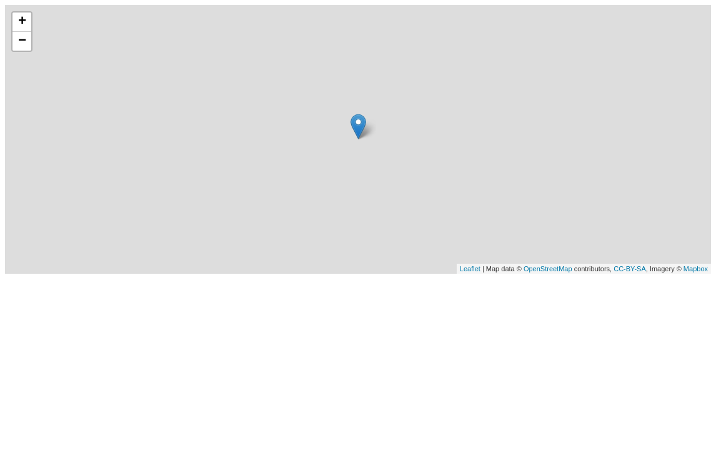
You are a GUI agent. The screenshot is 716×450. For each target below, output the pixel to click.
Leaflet (470, 268)
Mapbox (696, 268)
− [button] (22, 41)
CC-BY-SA (630, 268)
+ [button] (22, 21)
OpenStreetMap (548, 268)
